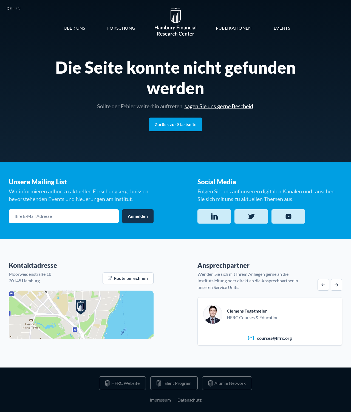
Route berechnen (128, 278)
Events (282, 27)
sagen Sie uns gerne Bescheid (219, 106)
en (18, 8)
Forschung (121, 27)
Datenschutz (189, 399)
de (10, 8)
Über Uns (74, 27)
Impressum (160, 399)
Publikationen (234, 27)
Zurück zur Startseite (176, 124)
